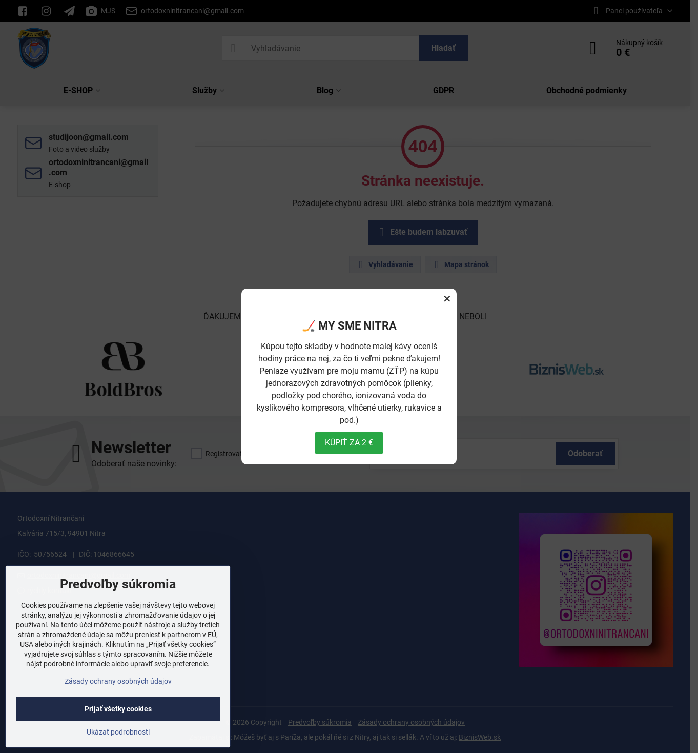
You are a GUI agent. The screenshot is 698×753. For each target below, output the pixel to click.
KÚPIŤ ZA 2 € (349, 442)
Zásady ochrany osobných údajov (118, 681)
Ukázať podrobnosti (118, 732)
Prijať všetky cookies (118, 709)
